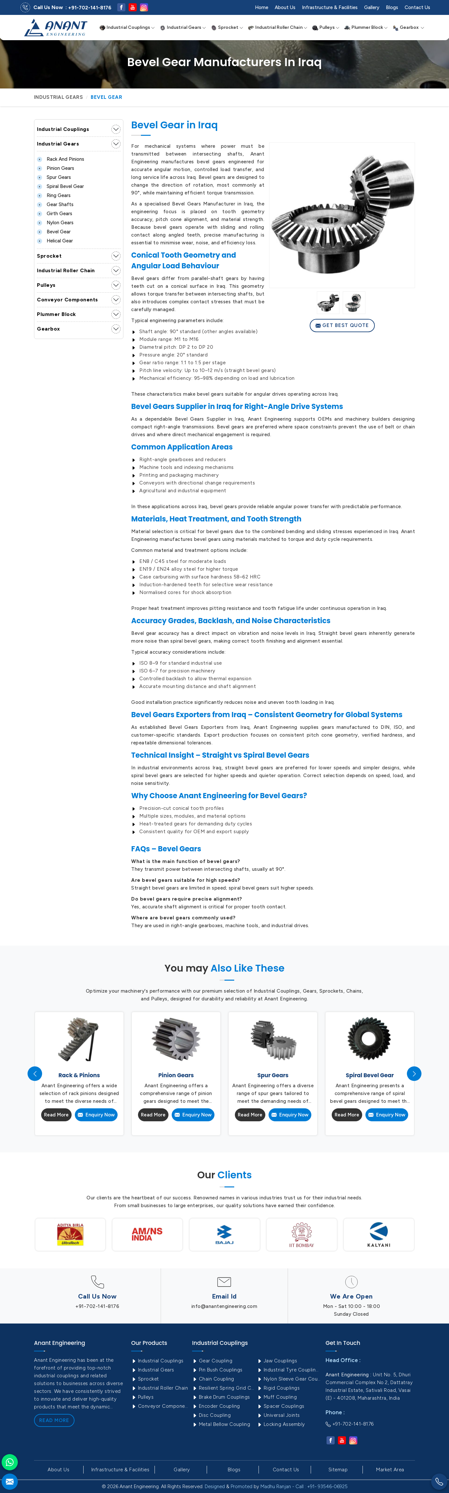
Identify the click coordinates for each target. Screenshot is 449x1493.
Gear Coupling (212, 1361)
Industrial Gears (182, 27)
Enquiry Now (96, 1115)
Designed (215, 1486)
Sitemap (338, 1470)
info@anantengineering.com (224, 1306)
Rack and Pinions (60, 159)
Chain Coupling (213, 1379)
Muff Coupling (277, 1397)
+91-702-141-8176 (89, 8)
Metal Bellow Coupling (221, 1424)
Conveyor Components (67, 300)
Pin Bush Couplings (217, 1370)
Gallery (371, 7)
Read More (56, 1115)
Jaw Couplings (277, 1361)
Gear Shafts (55, 204)
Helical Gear (55, 241)
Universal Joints (278, 1415)
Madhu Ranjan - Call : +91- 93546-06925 (304, 1486)
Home (261, 7)
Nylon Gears (55, 223)
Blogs (392, 7)
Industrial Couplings (127, 27)
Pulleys (326, 27)
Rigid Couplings (278, 1388)
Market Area (390, 1470)
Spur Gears (54, 177)
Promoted (241, 1486)
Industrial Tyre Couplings (288, 1370)
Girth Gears (54, 213)
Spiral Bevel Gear (60, 186)
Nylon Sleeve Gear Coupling (288, 1379)
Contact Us (417, 7)
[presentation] (35, 1074)
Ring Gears (54, 195)
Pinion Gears (55, 168)
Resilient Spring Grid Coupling (224, 1388)
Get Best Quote (342, 325)
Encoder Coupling (216, 1406)
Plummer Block (366, 27)
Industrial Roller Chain (277, 27)
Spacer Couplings (281, 1406)
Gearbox (408, 27)
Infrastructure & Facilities (330, 7)
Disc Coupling (211, 1415)
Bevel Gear (54, 232)
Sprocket (227, 27)
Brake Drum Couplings (221, 1397)
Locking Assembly (281, 1424)
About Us (285, 7)
